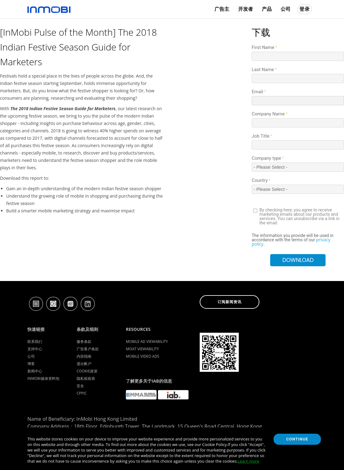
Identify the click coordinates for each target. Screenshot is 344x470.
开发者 (245, 9)
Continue (297, 439)
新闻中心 (34, 371)
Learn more (248, 461)
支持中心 (34, 348)
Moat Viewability (142, 348)
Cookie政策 (87, 371)
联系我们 (34, 341)
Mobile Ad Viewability (147, 341)
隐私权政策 (86, 378)
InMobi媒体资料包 (43, 378)
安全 (80, 385)
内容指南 (84, 356)
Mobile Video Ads (142, 356)
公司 (285, 9)
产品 (267, 9)
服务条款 (84, 341)
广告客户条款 (88, 348)
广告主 (221, 9)
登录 (304, 9)
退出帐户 (84, 363)
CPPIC (82, 393)
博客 (31, 363)
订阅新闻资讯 (230, 302)
